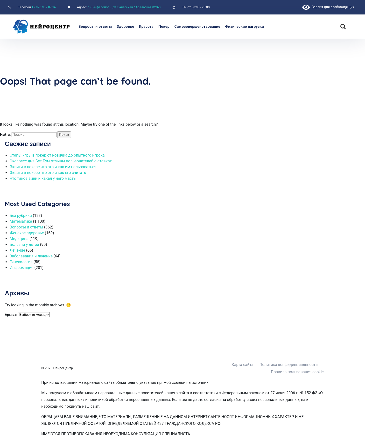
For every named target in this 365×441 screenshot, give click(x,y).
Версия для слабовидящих (328, 7)
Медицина (19, 238)
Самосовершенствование (197, 26)
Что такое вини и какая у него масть (43, 178)
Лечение (17, 250)
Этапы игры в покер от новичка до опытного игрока (57, 155)
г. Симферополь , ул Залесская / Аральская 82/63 (124, 7)
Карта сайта (242, 364)
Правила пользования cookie (297, 372)
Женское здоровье (27, 233)
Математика (21, 221)
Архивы (11, 314)
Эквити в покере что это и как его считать (48, 172)
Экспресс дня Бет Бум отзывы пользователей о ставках (61, 161)
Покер (163, 26)
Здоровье (125, 26)
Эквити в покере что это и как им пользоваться (53, 167)
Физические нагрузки (244, 26)
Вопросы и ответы (95, 26)
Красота (146, 26)
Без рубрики (21, 215)
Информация (21, 267)
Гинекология (21, 262)
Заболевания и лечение (31, 256)
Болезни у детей (24, 244)
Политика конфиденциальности (289, 364)
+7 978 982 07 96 (44, 7)
